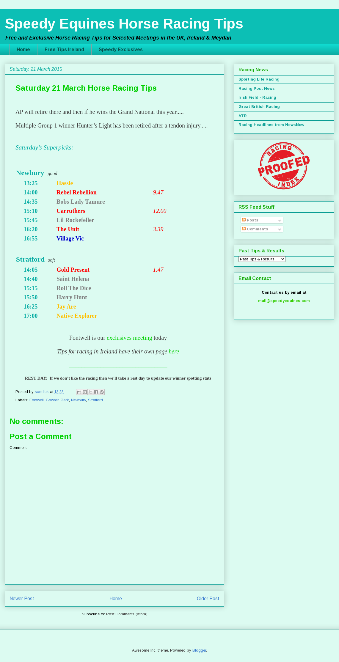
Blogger (199, 650)
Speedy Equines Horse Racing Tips (124, 24)
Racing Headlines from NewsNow (271, 124)
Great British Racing (259, 106)
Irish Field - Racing (257, 97)
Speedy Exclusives (121, 49)
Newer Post (22, 598)
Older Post (208, 598)
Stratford (95, 400)
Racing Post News (256, 88)
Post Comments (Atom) (126, 614)
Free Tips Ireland (64, 49)
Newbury (78, 400)
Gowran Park (57, 400)
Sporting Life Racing (259, 79)
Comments (255, 229)
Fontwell (36, 400)
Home (23, 49)
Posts (250, 220)
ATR (242, 116)
